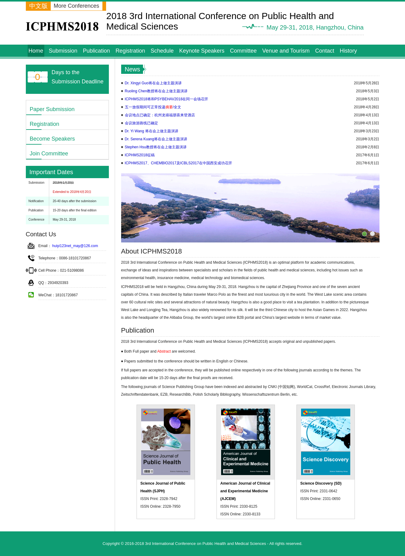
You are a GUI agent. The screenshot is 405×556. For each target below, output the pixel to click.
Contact (324, 51)
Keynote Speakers (201, 51)
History (348, 51)
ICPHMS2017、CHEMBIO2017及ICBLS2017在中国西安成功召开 (178, 163)
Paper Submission (52, 109)
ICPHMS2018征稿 (140, 155)
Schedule (162, 51)
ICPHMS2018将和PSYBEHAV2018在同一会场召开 (166, 99)
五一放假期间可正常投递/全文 (153, 107)
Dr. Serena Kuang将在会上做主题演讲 (156, 139)
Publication (96, 51)
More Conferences (76, 6)
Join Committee (49, 153)
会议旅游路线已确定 (141, 123)
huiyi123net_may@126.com (75, 246)
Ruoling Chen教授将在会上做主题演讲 (156, 91)
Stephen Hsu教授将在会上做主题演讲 (156, 147)
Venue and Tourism (286, 51)
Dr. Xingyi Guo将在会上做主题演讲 (153, 83)
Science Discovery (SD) (321, 483)
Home (36, 51)
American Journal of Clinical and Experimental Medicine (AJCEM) (245, 491)
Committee (243, 51)
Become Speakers (52, 139)
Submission (63, 51)
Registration (130, 51)
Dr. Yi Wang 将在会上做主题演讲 (151, 131)
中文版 (38, 5)
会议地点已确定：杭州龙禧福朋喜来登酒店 (160, 115)
